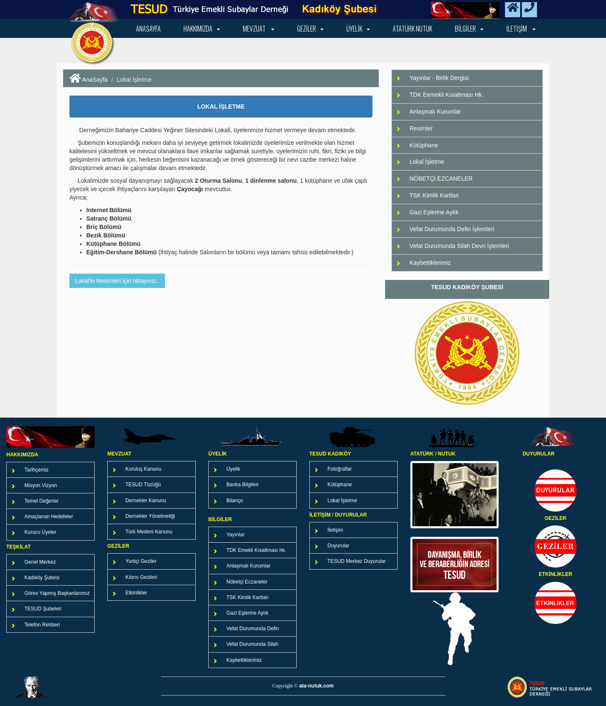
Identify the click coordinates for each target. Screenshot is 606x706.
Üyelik (358, 29)
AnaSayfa (88, 79)
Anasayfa (148, 29)
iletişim (521, 29)
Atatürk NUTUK (412, 29)
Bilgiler (469, 29)
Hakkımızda (201, 29)
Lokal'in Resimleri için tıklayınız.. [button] (117, 280)
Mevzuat (258, 29)
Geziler (310, 29)
